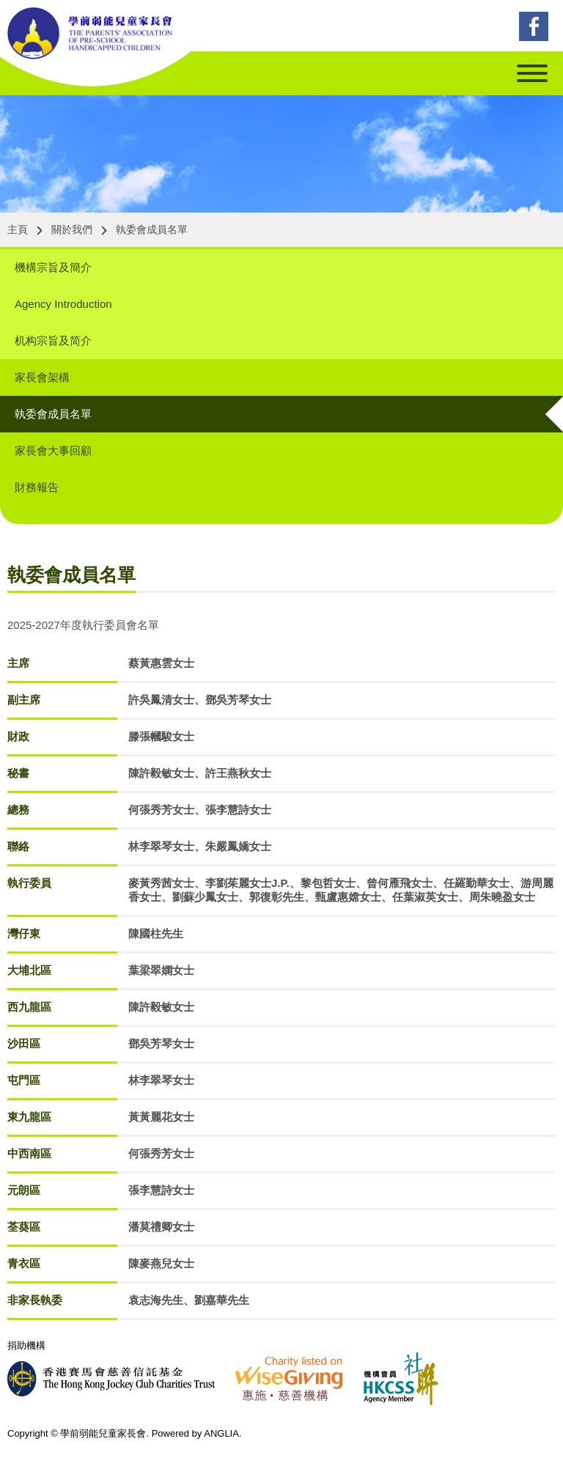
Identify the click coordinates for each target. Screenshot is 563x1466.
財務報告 (37, 487)
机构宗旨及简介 (53, 340)
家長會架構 (42, 377)
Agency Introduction (63, 304)
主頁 (17, 229)
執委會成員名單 (152, 229)
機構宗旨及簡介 (53, 267)
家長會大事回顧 (53, 450)
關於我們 (71, 229)
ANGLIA (221, 1433)
